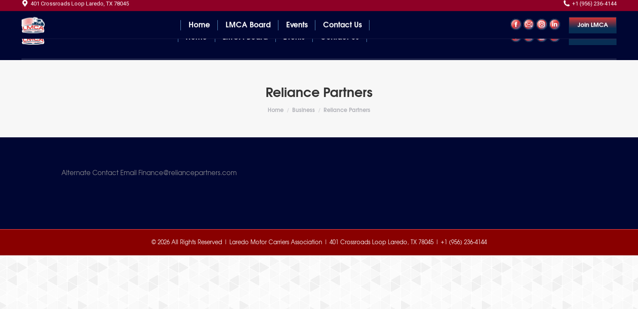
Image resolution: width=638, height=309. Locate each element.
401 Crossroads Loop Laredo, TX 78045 (75, 8)
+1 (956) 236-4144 (590, 8)
